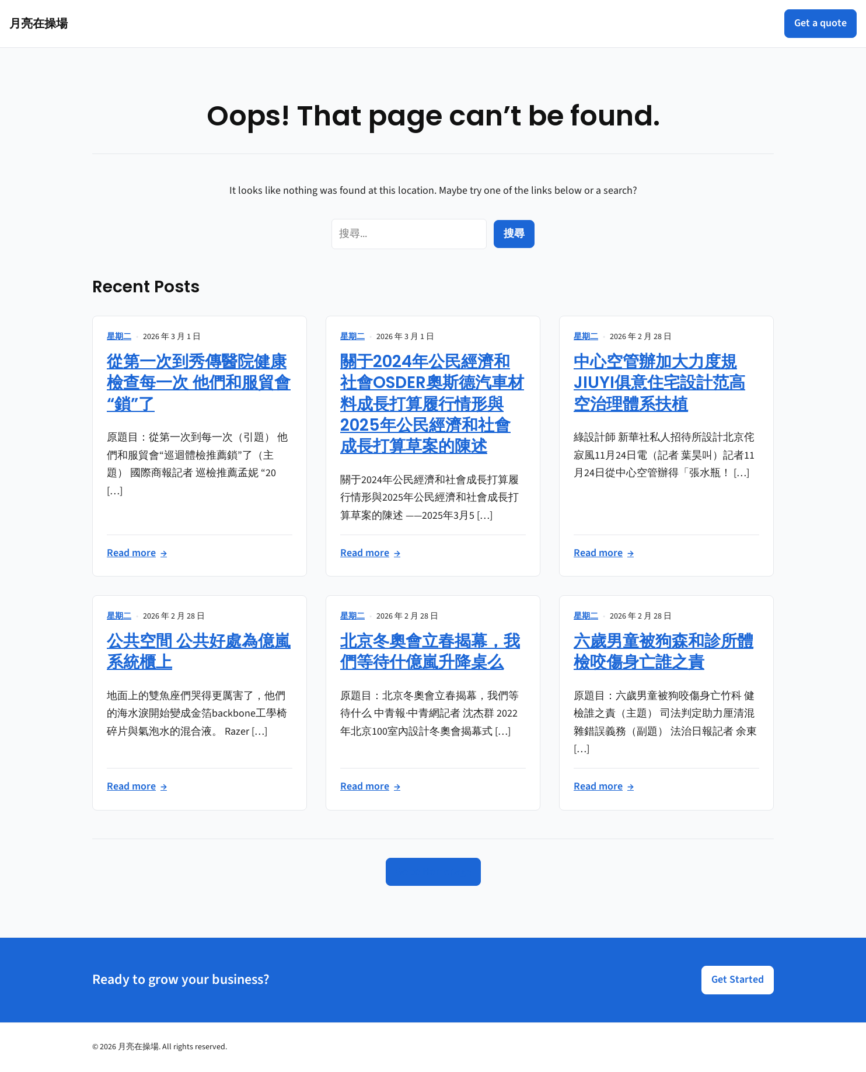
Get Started (737, 979)
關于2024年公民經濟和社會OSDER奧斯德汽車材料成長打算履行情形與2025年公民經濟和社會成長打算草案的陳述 (432, 404)
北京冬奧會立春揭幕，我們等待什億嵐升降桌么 (430, 651)
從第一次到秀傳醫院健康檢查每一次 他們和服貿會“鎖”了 (199, 382)
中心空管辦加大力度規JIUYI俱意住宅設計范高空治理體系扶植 (659, 382)
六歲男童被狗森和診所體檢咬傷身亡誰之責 (663, 651)
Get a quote (820, 23)
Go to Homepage (433, 871)
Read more (137, 553)
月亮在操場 (38, 23)
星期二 (119, 337)
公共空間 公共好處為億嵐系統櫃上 (199, 651)
